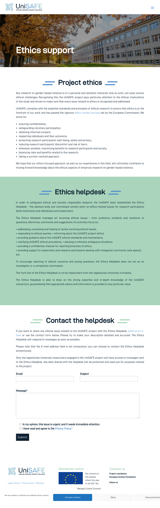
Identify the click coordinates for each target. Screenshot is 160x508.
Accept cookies (72, 497)
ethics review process (87, 112)
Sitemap (40, 483)
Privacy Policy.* (63, 428)
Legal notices (14, 483)
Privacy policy (28, 483)
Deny (113, 497)
